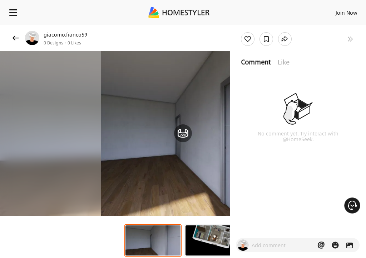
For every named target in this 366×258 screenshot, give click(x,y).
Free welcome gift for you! (274, 28)
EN (337, 11)
